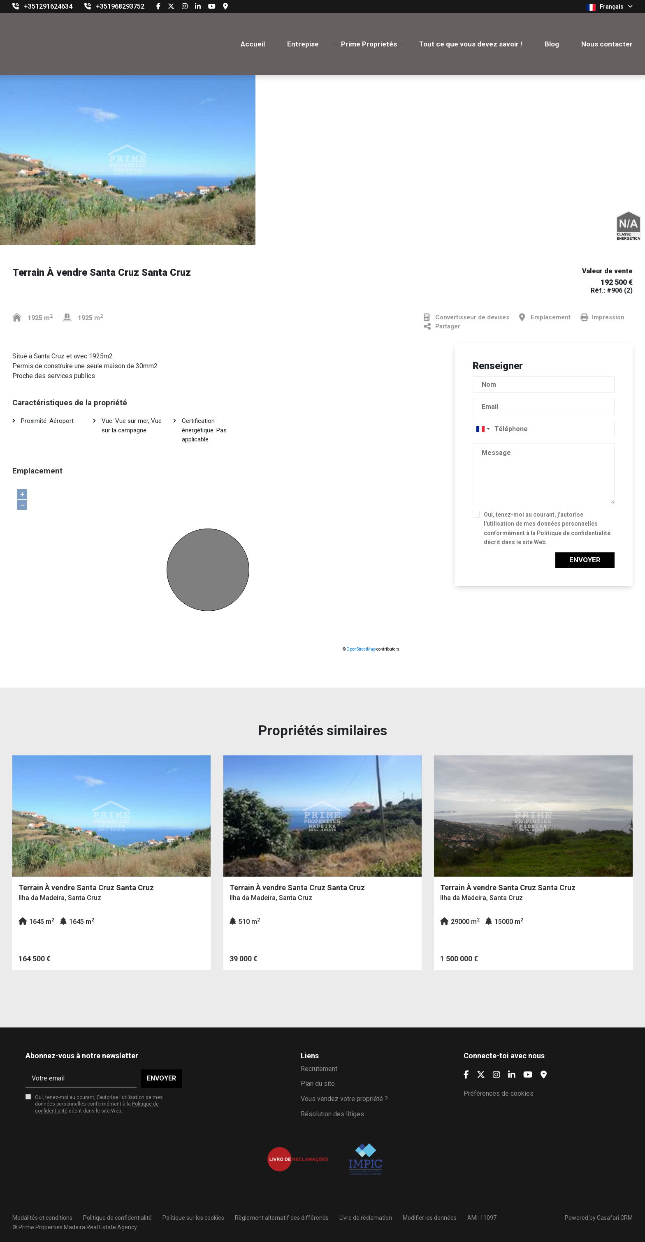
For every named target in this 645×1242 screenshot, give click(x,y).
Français (610, 7)
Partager (442, 326)
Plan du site (318, 1083)
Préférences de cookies (499, 1093)
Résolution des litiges (332, 1114)
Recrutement (319, 1069)
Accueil (253, 44)
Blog (552, 44)
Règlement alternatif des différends (282, 1217)
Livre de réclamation (365, 1217)
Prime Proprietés (369, 44)
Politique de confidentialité (573, 533)
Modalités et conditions (42, 1217)
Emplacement (545, 317)
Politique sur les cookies (193, 1217)
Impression (602, 317)
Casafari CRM (615, 1217)
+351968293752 (120, 6)
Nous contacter (607, 44)
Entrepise (303, 44)
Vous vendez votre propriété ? (344, 1099)
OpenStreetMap (361, 649)
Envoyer (585, 560)
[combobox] (543, 429)
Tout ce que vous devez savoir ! (470, 44)
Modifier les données (430, 1217)
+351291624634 (48, 6)
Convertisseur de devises (466, 317)
